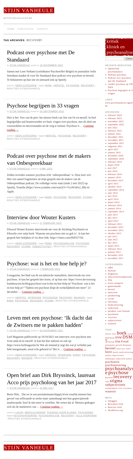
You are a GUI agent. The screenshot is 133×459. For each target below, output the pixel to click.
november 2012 (116, 230)
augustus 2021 (115, 146)
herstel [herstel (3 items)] (110, 348)
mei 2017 (112, 168)
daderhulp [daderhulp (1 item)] (109, 338)
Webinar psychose (117, 75)
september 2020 (116, 159)
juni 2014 (113, 193)
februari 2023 (115, 118)
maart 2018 (113, 165)
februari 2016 (115, 174)
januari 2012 (114, 252)
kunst (77, 355)
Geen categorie (26, 85)
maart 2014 (113, 202)
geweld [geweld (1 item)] (119, 345)
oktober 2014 (114, 187)
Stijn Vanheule (29, 10)
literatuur (113, 302)
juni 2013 (113, 215)
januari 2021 (114, 152)
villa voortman (86, 415)
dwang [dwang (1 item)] (111, 342)
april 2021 (113, 149)
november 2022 (116, 121)
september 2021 (116, 143)
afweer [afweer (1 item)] (108, 334)
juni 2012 (113, 239)
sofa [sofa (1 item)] (107, 381)
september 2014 (116, 190)
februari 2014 (115, 205)
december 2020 (115, 155)
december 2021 (115, 137)
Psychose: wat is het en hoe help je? (46, 263)
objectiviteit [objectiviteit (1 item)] (118, 355)
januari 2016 (114, 177)
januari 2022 (114, 134)
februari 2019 (115, 162)
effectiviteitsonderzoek (120, 277)
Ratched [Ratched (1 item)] (109, 377)
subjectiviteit (42, 246)
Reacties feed (115, 407)
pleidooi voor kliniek (62, 412)
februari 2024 (115, 115)
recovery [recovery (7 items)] (122, 376)
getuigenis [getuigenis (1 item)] (110, 345)
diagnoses (113, 274)
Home (10, 29)
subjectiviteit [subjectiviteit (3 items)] (115, 384)
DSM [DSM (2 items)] (118, 337)
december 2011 (115, 255)
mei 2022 (112, 127)
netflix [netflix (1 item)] (108, 355)
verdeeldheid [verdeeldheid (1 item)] (111, 388)
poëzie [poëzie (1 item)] (129, 359)
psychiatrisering (25, 415)
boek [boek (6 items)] (122, 332)
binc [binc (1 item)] (114, 334)
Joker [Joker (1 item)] (128, 349)
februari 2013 (115, 224)
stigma (87, 197)
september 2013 (116, 211)
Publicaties (25, 29)
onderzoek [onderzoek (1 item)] (120, 359)
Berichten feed (115, 404)
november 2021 (116, 140)
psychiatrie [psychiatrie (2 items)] (112, 361)
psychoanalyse (64, 243)
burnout (112, 270)
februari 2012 (115, 249)
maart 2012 (113, 246)
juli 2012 (112, 236)
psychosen (50, 297)
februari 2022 (115, 131)
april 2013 (113, 221)
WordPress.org (115, 410)
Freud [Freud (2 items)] (124, 341)
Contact (42, 29)
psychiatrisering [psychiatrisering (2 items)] (115, 365)
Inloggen (112, 401)
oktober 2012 (114, 233)
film (110, 280)
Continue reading (33, 291)
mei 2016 (112, 171)
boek (48, 85)
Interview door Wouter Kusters (41, 217)
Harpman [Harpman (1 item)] (127, 345)
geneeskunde (114, 286)
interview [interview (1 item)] (120, 349)
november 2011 (115, 258)
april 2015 (113, 183)
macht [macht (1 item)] (115, 352)
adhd (110, 267)
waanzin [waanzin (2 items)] (110, 391)
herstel (59, 85)
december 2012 (115, 227)
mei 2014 (112, 196)
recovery (87, 85)
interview (34, 297)
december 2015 (115, 180)
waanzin (79, 297)
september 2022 (116, 124)
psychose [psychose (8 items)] (118, 372)
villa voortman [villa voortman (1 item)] (125, 388)
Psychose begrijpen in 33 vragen (43, 105)
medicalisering (35, 412)
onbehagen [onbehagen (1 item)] (110, 359)
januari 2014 (114, 208)
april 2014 (113, 199)
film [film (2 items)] (117, 341)
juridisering (114, 295)
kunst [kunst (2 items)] (108, 351)
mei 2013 (112, 218)
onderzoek (113, 308)
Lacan (19, 412)
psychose (72, 85)
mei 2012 (112, 243)
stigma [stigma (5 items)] (116, 380)
